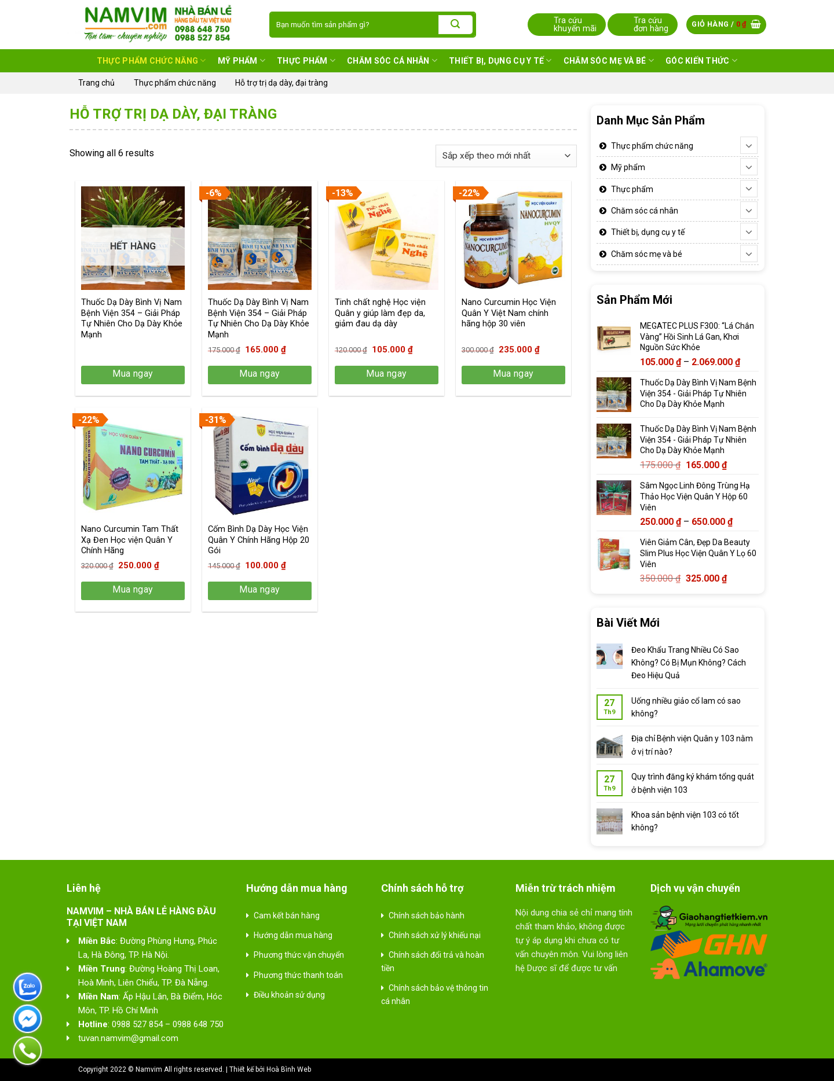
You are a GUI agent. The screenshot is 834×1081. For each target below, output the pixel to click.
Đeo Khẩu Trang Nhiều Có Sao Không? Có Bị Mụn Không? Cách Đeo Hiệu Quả (688, 663)
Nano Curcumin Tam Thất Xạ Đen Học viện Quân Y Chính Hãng (129, 540)
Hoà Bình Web (288, 1069)
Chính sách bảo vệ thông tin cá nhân (434, 994)
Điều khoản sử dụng (289, 994)
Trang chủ (96, 82)
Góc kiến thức (701, 60)
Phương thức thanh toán (298, 975)
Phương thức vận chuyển (299, 954)
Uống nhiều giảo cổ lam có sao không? (686, 707)
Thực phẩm (306, 60)
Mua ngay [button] (259, 373)
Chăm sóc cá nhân (392, 60)
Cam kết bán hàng (287, 915)
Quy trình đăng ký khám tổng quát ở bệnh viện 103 (692, 783)
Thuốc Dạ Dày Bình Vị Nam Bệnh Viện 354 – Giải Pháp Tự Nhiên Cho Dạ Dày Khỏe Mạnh (131, 318)
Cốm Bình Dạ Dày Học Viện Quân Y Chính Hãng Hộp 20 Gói (258, 540)
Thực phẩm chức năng (151, 60)
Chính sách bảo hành (426, 915)
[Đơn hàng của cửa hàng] (506, 156)
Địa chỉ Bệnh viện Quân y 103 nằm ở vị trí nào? (692, 745)
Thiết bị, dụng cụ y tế (500, 60)
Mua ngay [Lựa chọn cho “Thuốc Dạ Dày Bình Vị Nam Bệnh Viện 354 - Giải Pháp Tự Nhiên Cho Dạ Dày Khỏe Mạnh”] (132, 373)
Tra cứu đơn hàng (651, 24)
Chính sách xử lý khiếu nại (435, 935)
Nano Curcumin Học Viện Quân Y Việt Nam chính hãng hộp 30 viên (509, 313)
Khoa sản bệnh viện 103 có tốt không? (685, 821)
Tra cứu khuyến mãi (575, 24)
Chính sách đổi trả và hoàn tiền (432, 961)
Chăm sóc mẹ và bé (609, 60)
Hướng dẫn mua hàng (293, 935)
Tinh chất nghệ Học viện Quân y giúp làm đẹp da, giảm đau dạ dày (380, 313)
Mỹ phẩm (241, 60)
